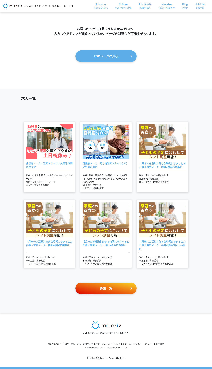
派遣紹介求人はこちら (117, 347)
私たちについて (55, 344)
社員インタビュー (104, 344)
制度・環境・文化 (73, 344)
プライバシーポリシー (143, 344)
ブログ (117, 344)
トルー (123, 358)
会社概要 (160, 344)
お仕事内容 (88, 344)
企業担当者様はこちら (95, 347)
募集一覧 (127, 344)
